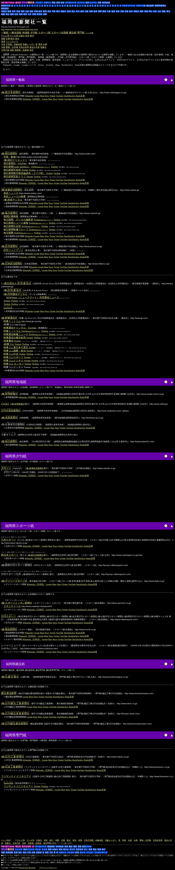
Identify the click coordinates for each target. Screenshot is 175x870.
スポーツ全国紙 (59, 32)
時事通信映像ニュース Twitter (26, 334)
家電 (77, 852)
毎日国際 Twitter (18, 232)
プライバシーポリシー (48, 868)
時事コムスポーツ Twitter (17, 357)
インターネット (101, 852)
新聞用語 (5, 8)
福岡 (12, 14)
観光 (12, 38)
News (47, 96)
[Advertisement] (36, 79)
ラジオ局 (14, 36)
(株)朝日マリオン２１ (15, 160)
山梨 (86, 11)
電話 (95, 849)
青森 (9, 11)
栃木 (40, 11)
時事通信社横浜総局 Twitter (18, 337)
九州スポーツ (8, 539)
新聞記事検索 (11, 216)
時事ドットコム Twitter (22, 331)
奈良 (131, 11)
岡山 (150, 11)
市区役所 (79, 849)
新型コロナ (87, 846)
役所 (27, 36)
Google (36, 96)
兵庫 (126, 11)
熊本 (25, 14)
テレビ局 (5, 36)
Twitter (53, 96)
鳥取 (142, 11)
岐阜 (95, 11)
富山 (73, 11)
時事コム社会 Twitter (15, 354)
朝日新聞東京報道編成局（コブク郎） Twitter (28, 173)
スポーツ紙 (141, 6)
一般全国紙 (15, 32)
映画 (62, 3)
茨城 (36, 11)
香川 (168, 11)
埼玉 (49, 11)
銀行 (32, 36)
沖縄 (45, 14)
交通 (8, 38)
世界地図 (9, 852)
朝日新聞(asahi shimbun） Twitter (27, 166)
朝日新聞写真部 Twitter (16, 170)
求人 (86, 849)
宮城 (18, 11)
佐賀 (16, 14)
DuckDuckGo (69, 96)
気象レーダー (29, 44)
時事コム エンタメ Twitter (17, 363)
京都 (117, 11)
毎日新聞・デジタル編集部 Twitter (28, 219)
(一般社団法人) (16, 283)
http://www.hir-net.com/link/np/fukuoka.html (19, 30)
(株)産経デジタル (13, 199)
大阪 (122, 11)
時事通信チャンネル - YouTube (20, 327)
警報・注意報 (12, 47)
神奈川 (63, 11)
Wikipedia (29, 96)
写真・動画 (10, 157)
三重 (109, 11)
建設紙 (72, 32)
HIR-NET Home (7, 3)
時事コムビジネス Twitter (17, 360)
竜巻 (40, 44)
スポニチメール (12, 606)
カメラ (82, 852)
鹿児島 (39, 14)
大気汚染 (5, 50)
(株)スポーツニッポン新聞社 (16, 603)
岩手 (14, 11)
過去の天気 (34, 47)
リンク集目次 (28, 2)
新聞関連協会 (160, 6)
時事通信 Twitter (12, 341)
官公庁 (72, 849)
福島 (31, 11)
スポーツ (47, 3)
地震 (3, 41)
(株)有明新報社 (18, 404)
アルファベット (128, 6)
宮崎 (34, 14)
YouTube (59, 96)
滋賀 (113, 11)
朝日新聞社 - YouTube (15, 163)
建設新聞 (150, 6)
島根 (146, 11)
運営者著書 (26, 846)
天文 (51, 852)
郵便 (99, 849)
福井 (82, 11)
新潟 (69, 11)
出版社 (22, 36)
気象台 (43, 47)
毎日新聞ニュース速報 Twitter (26, 223)
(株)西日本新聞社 (35, 555)
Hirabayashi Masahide (27, 868)
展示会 (66, 849)
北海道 (4, 11)
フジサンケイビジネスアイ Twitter (22, 786)
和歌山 (136, 11)
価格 (75, 846)
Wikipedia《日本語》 (32, 99)
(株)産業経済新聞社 (35, 468)
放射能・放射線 (21, 50)
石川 (78, 11)
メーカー (71, 852)
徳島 (164, 11)
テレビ (38, 849)
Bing (42, 96)
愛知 (104, 11)
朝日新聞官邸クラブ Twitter (18, 176)
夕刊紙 (34, 32)
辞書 (99, 3)
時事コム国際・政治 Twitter (18, 350)
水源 (45, 44)
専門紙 (80, 32)
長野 (91, 11)
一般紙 (4, 32)
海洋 (31, 50)
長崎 (21, 14)
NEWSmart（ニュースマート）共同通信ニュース (32, 297)
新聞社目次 (6, 6)
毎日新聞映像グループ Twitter (26, 229)
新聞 (50, 849)
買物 (54, 3)
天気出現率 (24, 47)
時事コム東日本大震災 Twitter (20, 347)
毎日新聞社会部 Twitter (22, 226)
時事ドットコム (12, 321)
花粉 (12, 50)
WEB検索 (106, 3)
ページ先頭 (6, 840)
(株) (11, 92)
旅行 (20, 852)
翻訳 (71, 846)
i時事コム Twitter (13, 344)
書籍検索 (51, 846)
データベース (71, 3)
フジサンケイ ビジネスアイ (16, 776)
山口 (159, 11)
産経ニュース (11, 193)
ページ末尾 (89, 33)
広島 (155, 11)
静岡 (100, 11)
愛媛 (3, 14)
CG (33, 846)
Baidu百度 (80, 96)
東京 (58, 11)
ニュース (81, 3)
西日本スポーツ (9, 555)
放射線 (39, 852)
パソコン (39, 3)
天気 (3, 44)
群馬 (45, 11)
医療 (58, 3)
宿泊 (17, 38)
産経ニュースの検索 (15, 196)
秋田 (23, 11)
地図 (3, 38)
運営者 (18, 3)
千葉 (54, 11)
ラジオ (44, 849)
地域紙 (26, 32)
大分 (29, 14)
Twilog (54, 166)
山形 (27, 11)
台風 (3, 47)
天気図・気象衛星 (14, 44)
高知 (7, 14)
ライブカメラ (12, 41)
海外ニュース (91, 3)
